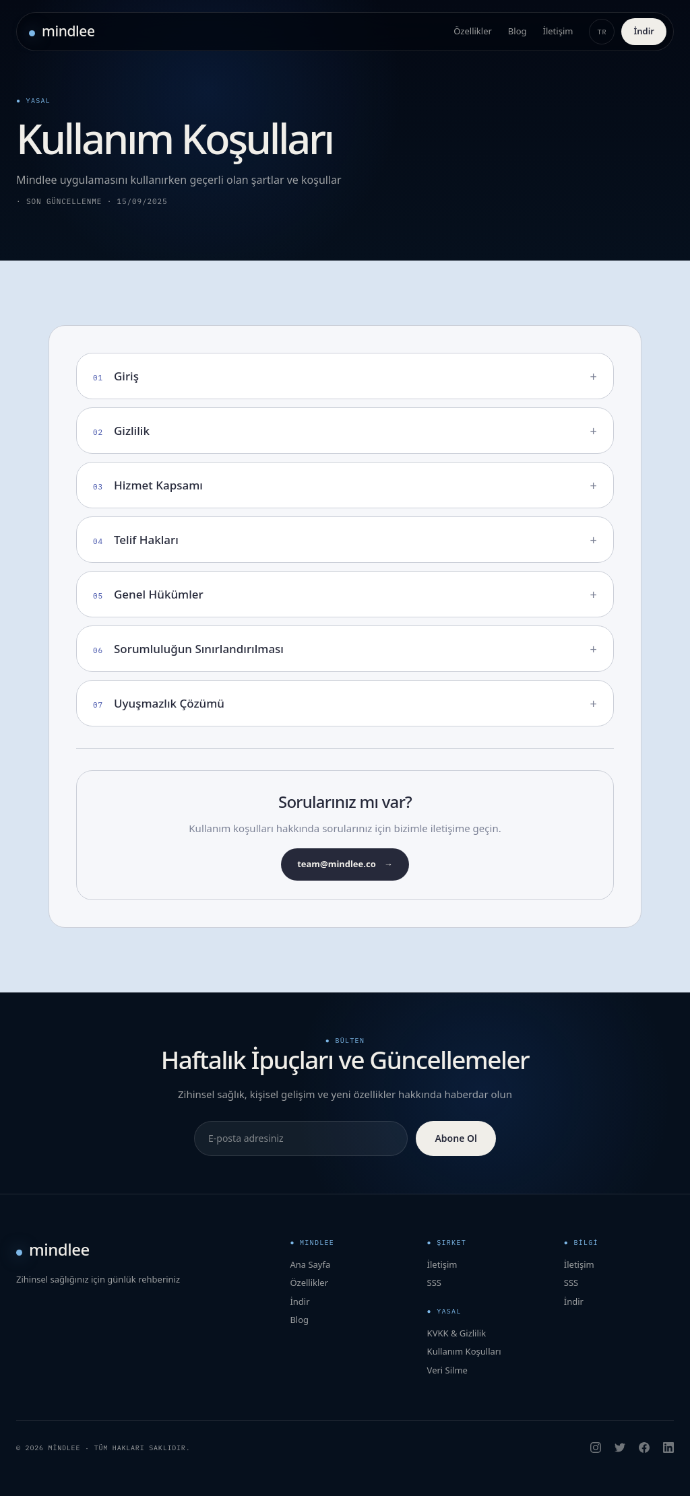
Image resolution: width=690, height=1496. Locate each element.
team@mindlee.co (345, 864)
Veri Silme (447, 1370)
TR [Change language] (602, 32)
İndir (643, 31)
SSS (434, 1283)
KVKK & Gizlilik (457, 1333)
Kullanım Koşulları (464, 1351)
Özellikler (472, 31)
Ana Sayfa (310, 1264)
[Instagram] (595, 1447)
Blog (517, 31)
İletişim (558, 31)
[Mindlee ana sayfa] (62, 31)
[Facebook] (644, 1447)
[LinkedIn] (668, 1447)
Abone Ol (456, 1138)
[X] (620, 1447)
